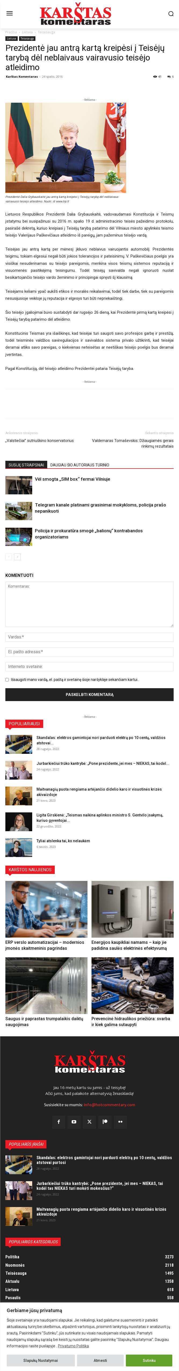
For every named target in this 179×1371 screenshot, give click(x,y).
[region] (89, 1336)
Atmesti (100, 1360)
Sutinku (149, 1360)
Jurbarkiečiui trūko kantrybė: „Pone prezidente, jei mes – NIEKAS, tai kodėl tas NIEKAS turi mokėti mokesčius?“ (99, 1186)
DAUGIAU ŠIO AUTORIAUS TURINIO (79, 465)
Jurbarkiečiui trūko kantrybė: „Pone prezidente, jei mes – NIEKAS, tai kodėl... (102, 763)
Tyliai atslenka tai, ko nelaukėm (63, 841)
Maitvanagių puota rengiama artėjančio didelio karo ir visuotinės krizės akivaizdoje (101, 1212)
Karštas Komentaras (22, 76)
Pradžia (11, 32)
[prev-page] (8, 557)
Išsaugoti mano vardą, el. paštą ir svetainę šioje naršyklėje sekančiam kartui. (74, 679)
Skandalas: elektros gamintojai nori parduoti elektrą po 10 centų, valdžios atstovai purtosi (104, 1160)
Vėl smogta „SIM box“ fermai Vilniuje (72, 479)
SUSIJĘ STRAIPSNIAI (26, 465)
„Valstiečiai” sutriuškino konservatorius (39, 440)
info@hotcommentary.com (109, 1104)
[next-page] (17, 557)
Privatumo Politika (73, 1346)
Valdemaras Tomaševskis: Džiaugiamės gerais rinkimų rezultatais (133, 443)
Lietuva (27, 32)
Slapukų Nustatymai (40, 1360)
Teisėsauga (46, 32)
